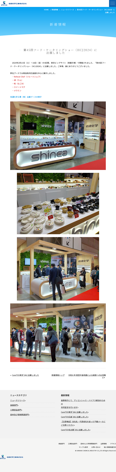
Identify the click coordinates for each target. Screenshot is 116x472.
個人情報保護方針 (110, 447)
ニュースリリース (17, 400)
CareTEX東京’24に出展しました (25, 375)
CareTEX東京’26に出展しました (74, 412)
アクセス (113, 444)
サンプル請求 (83, 447)
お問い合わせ (95, 447)
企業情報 (104, 444)
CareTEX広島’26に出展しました (74, 416)
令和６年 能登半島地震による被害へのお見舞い (87, 376)
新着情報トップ (58, 375)
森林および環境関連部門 (89, 444)
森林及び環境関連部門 (19, 414)
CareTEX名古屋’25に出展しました (75, 429)
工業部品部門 (15, 409)
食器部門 (14, 405)
